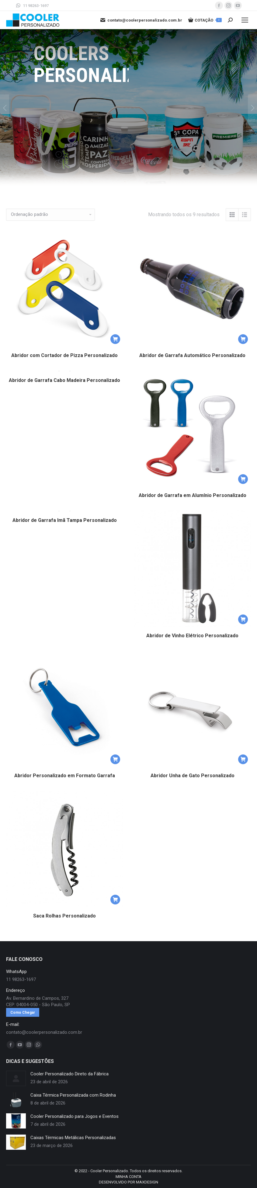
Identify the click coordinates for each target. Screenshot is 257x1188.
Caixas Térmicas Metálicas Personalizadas (73, 1137)
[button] (115, 339)
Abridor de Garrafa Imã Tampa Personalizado (64, 523)
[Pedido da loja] (50, 215)
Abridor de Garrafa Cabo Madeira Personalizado (64, 383)
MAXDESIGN (147, 1182)
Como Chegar (22, 1012)
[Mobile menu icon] (245, 20)
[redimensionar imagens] (16, 1078)
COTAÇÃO (205, 20)
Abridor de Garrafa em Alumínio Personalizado (192, 495)
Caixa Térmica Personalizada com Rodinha (73, 1095)
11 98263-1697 (32, 5)
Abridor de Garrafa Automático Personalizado (192, 355)
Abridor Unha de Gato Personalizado (192, 775)
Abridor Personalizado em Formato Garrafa (64, 775)
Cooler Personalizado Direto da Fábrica (69, 1074)
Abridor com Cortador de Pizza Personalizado (64, 355)
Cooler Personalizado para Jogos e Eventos (74, 1116)
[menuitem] (128, 1176)
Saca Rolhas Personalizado (64, 916)
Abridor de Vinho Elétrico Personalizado (192, 635)
